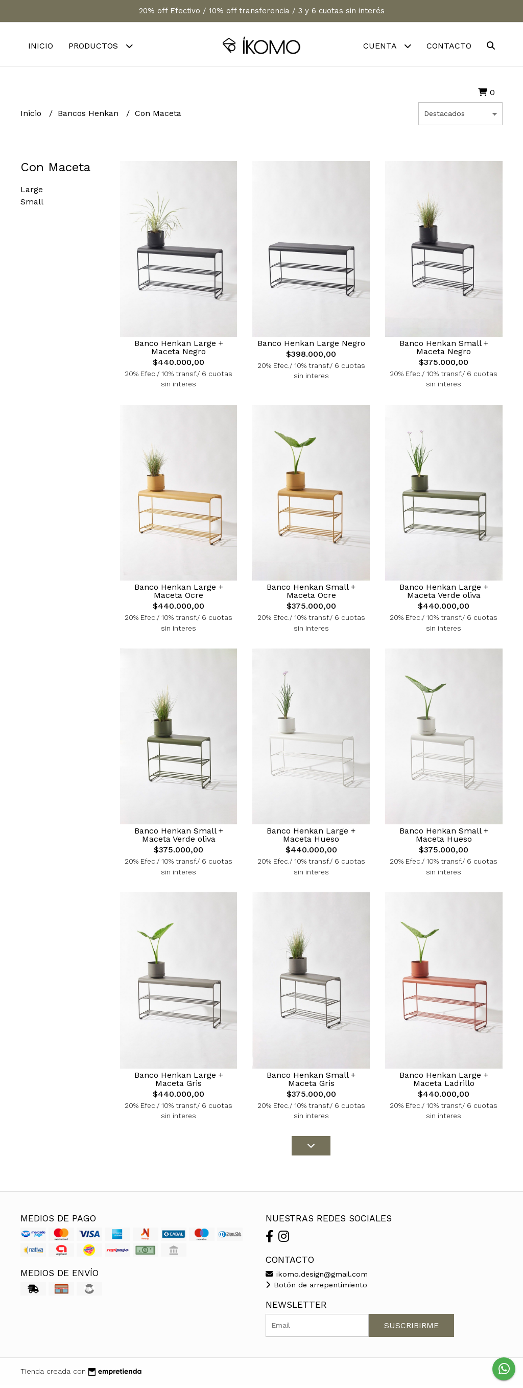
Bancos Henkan (89, 116)
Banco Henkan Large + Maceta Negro (178, 350)
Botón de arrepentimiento (316, 1287)
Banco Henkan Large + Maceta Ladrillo (443, 1082)
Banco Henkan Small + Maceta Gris (311, 1082)
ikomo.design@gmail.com (317, 1277)
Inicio (40, 46)
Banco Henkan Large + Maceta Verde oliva (443, 594)
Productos (100, 45)
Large (31, 192)
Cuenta (387, 45)
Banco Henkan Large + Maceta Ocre (178, 594)
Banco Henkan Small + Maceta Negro (443, 350)
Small (31, 204)
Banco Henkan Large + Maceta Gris (178, 1082)
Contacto (448, 46)
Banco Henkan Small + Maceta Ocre (311, 594)
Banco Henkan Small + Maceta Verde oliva (178, 837)
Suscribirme (411, 1328)
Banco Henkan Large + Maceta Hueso (311, 837)
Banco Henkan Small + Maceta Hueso (443, 837)
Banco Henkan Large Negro (311, 346)
